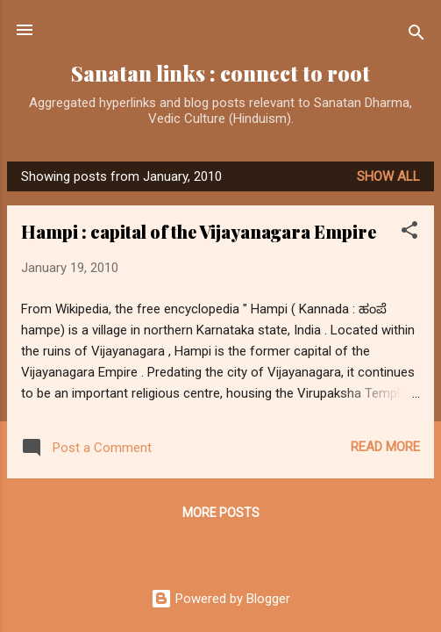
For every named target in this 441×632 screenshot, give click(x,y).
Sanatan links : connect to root (220, 73)
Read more (385, 447)
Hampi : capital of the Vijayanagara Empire (198, 231)
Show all (388, 176)
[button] (409, 233)
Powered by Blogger (220, 599)
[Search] (416, 35)
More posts (221, 513)
